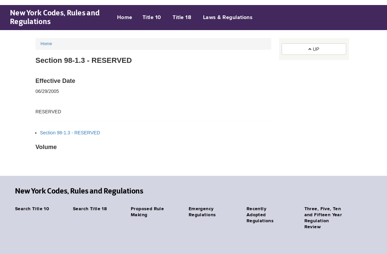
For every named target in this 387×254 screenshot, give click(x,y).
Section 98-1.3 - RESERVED (70, 132)
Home (124, 17)
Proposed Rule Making (147, 212)
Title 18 (182, 17)
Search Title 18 (90, 209)
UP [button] (313, 49)
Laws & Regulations (228, 17)
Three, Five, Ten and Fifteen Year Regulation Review (323, 218)
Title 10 (151, 17)
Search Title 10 (32, 209)
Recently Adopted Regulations (260, 215)
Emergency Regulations (202, 212)
